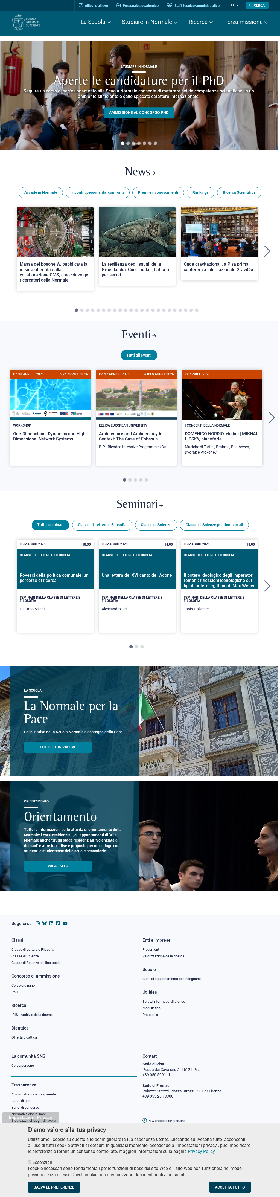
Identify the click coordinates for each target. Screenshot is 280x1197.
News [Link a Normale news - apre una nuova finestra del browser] (140, 173)
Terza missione (243, 22)
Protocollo (151, 1014)
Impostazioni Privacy (30, 1117)
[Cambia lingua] (238, 5)
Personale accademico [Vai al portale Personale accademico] (141, 6)
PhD (15, 991)
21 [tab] (185, 312)
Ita (234, 5)
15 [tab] (153, 312)
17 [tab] (164, 312)
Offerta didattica (25, 1037)
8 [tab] (114, 312)
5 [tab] (144, 143)
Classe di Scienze (156, 529)
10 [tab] (125, 312)
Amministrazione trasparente (36, 1094)
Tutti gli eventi (139, 358)
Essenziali (42, 1162)
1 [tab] (122, 143)
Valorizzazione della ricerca (165, 955)
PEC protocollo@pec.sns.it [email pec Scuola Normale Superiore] (167, 1120)
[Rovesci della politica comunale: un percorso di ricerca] (55, 589)
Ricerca (198, 22)
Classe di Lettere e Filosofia (102, 529)
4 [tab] (139, 143)
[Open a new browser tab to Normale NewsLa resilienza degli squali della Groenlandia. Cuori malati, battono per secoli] (137, 247)
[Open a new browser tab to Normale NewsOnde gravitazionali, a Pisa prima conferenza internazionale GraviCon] (219, 245)
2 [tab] (128, 143)
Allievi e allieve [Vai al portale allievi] (97, 6)
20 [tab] (180, 312)
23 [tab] (196, 312)
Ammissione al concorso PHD (138, 113)
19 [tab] (174, 312)
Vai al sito (58, 870)
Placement (151, 948)
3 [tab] (133, 143)
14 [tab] (147, 312)
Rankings (200, 194)
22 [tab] (191, 312)
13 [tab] (142, 312)
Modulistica (152, 1007)
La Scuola (93, 22)
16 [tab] (158, 312)
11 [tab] (131, 312)
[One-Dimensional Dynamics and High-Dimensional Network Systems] (50, 412)
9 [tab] (120, 312)
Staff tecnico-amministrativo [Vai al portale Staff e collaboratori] (196, 6)
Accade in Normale (40, 194)
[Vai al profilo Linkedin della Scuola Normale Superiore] (51, 922)
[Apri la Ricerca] (257, 5)
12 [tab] (136, 312)
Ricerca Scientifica (239, 194)
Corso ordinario (24, 984)
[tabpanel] (139, 95)
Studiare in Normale (147, 22)
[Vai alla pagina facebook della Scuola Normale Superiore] (58, 922)
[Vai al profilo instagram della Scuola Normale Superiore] (38, 922)
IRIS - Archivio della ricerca (33, 1014)
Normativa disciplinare (30, 1114)
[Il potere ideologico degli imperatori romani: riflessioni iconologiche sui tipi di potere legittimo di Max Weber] (219, 589)
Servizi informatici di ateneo (165, 1001)
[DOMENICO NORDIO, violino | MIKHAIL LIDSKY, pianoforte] (222, 417)
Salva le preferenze (54, 1187)
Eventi (139, 337)
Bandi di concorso (26, 1108)
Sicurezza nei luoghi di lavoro (35, 1121)
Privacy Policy (201, 1151)
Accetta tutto (230, 1187)
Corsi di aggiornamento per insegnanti (174, 978)
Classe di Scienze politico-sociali (214, 529)
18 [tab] (169, 312)
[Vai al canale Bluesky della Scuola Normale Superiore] (44, 922)
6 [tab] (150, 143)
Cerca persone (23, 1065)
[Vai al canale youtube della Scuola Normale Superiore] (65, 922)
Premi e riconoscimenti (158, 194)
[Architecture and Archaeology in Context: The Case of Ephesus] (136, 415)
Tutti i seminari (50, 529)
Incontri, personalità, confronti (97, 194)
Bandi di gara (22, 1101)
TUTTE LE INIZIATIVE (58, 751)
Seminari (140, 508)
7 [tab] (155, 143)
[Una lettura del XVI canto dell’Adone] (137, 589)
